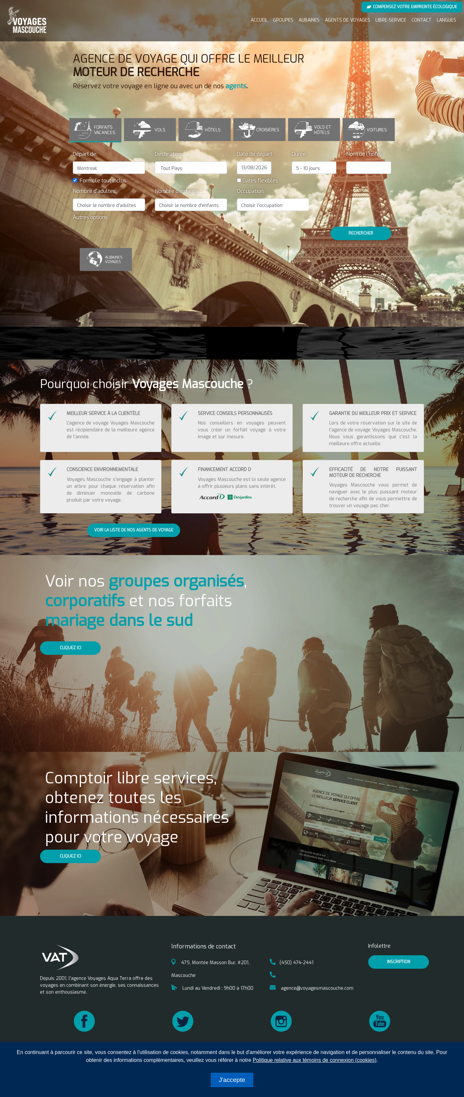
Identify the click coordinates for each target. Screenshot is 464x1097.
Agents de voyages (347, 20)
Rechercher (360, 233)
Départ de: (85, 153)
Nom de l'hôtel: (364, 153)
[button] (90, 217)
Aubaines (309, 20)
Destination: (168, 153)
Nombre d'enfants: (177, 190)
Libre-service (390, 20)
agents (235, 86)
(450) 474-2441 (291, 962)
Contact (421, 20)
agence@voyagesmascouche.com (311, 988)
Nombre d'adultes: (94, 190)
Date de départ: (255, 153)
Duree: (299, 153)
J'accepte (232, 1079)
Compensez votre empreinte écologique (412, 7)
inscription (398, 961)
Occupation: (250, 190)
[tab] (95, 130)
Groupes (283, 20)
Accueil (259, 20)
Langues (446, 20)
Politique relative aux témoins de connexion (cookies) (314, 1060)
